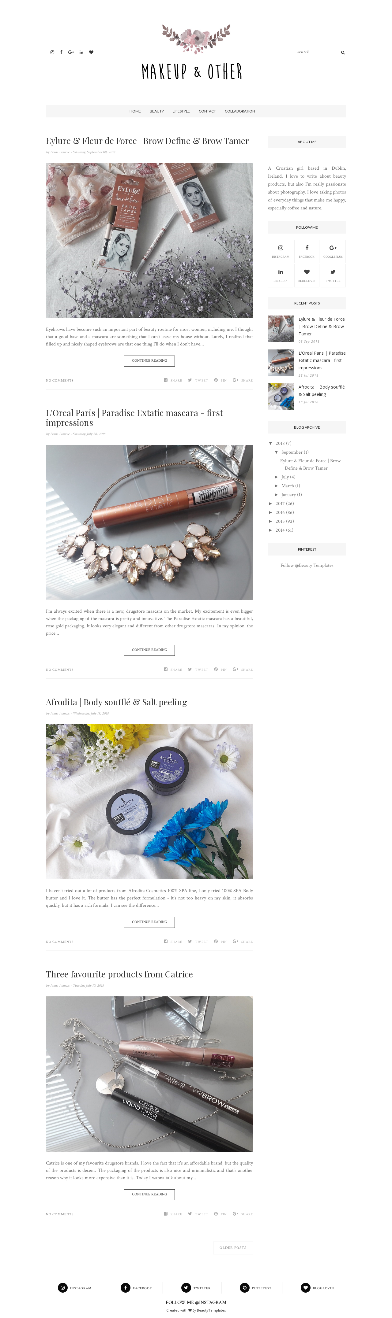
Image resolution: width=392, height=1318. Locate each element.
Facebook (307, 251)
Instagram (280, 251)
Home (135, 111)
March (287, 486)
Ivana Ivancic (60, 152)
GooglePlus (333, 251)
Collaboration (240, 111)
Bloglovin (306, 275)
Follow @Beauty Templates (307, 565)
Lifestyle (181, 111)
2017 (280, 503)
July (285, 477)
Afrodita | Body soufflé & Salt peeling (116, 702)
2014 (280, 530)
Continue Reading (149, 360)
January (288, 495)
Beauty (157, 111)
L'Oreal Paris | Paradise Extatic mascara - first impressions (134, 417)
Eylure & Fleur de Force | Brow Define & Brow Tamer (147, 141)
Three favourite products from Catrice (119, 974)
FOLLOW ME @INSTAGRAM (196, 1302)
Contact (207, 111)
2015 (280, 521)
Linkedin (280, 275)
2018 (280, 443)
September (292, 452)
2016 (280, 512)
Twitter (333, 275)
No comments (60, 380)
